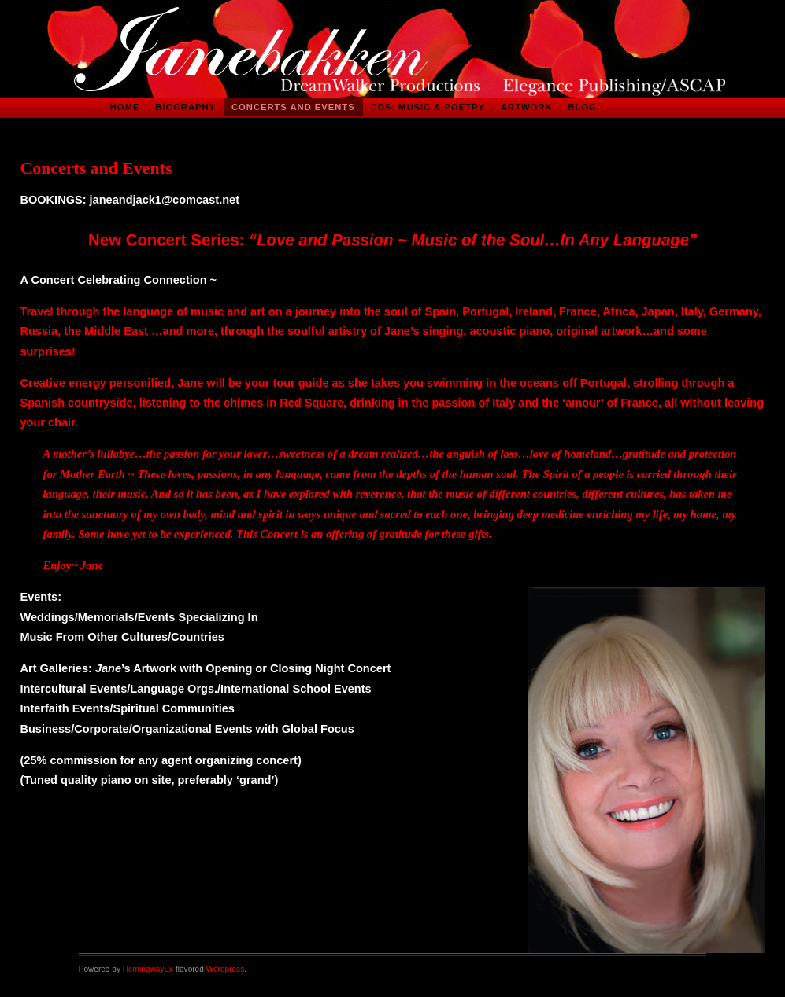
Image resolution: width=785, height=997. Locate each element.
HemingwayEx (148, 969)
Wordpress (225, 969)
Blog (582, 107)
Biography (185, 107)
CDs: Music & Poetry (428, 107)
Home (125, 107)
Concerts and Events (293, 107)
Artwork (526, 107)
